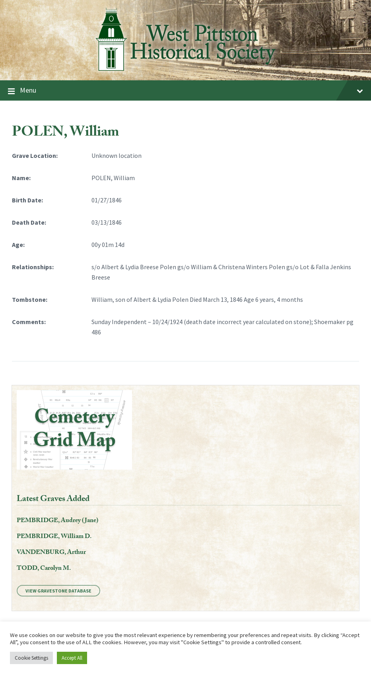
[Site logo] (186, 73)
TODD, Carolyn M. (44, 568)
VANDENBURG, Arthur (51, 553)
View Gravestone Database (58, 591)
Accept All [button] (72, 658)
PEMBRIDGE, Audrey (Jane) (57, 521)
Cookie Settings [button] (31, 658)
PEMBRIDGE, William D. (54, 537)
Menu (185, 90)
